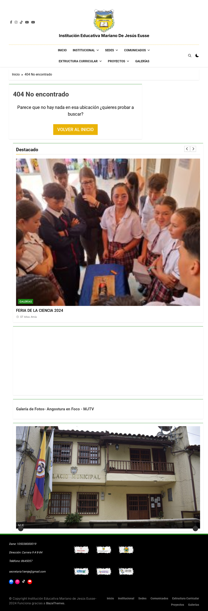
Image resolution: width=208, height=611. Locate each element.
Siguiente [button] (195, 528)
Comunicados (135, 50)
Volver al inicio (75, 129)
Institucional (84, 50)
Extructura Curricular (78, 61)
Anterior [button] (20, 528)
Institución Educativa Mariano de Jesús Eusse (104, 35)
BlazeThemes (55, 603)
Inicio (62, 50)
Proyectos (116, 61)
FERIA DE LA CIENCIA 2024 (39, 310)
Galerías (142, 61)
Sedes (109, 50)
